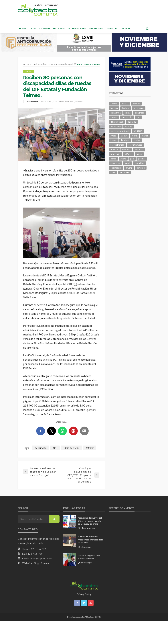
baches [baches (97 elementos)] (125, 108)
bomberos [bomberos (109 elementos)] (139, 108)
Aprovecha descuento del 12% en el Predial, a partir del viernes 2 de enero (90, 521)
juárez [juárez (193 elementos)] (113, 140)
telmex (79, 101)
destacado (46, 101)
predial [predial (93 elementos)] (141, 158)
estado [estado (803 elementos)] (128, 126)
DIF (55, 101)
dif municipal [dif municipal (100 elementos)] (116, 121)
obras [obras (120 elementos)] (113, 158)
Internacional (77, 28)
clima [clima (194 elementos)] (128, 112)
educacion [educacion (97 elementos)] (115, 126)
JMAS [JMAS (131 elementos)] (134, 135)
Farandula (96, 28)
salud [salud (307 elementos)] (127, 163)
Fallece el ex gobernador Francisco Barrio (89, 557)
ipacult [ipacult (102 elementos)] (124, 135)
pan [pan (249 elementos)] (132, 158)
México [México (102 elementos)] (128, 154)
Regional (44, 28)
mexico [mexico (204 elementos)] (114, 149)
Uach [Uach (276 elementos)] (113, 172)
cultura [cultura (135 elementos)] (113, 117)
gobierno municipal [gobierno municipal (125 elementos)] (119, 131)
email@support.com (41, 558)
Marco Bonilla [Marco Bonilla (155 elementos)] (117, 144)
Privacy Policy (84, 594)
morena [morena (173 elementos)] (126, 149)
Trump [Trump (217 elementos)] (129, 167)
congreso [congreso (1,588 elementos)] (139, 112)
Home (22, 28)
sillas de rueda (66, 101)
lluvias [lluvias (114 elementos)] (137, 140)
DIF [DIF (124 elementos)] (138, 117)
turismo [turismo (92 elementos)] (141, 167)
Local (32, 28)
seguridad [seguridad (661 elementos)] (139, 163)
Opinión (125, 28)
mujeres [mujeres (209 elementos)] (139, 149)
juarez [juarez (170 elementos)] (145, 135)
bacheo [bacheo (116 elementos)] (114, 108)
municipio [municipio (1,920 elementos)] (115, 154)
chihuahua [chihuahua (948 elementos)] (115, 112)
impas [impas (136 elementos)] (113, 135)
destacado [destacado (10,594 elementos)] (127, 117)
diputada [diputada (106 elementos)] (131, 121)
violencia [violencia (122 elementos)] (124, 172)
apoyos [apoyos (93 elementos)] (136, 103)
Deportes (112, 28)
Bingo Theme (41, 563)
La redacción (32, 101)
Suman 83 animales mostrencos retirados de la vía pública (90, 539)
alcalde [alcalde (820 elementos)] (113, 103)
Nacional (59, 28)
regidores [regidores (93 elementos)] (115, 163)
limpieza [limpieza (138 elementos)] (125, 140)
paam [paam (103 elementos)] (123, 158)
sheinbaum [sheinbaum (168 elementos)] (115, 167)
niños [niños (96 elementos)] (139, 154)
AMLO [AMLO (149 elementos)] (125, 103)
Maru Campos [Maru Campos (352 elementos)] (135, 144)
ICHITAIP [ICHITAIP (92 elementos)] (138, 131)
